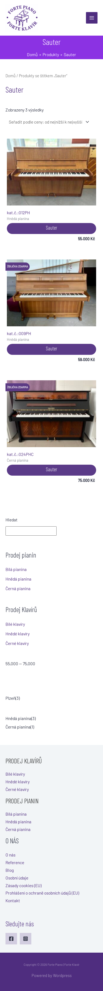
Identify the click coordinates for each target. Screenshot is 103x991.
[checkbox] (51, 698)
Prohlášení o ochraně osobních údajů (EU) (42, 892)
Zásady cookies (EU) (23, 885)
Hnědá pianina (18, 578)
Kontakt (12, 900)
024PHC (51, 418)
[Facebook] (11, 938)
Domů (10, 75)
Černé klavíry (17, 643)
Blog (9, 870)
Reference (14, 862)
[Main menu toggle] (92, 18)
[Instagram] (25, 938)
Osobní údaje (16, 877)
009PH (51, 297)
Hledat (11, 519)
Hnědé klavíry (17, 633)
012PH (51, 177)
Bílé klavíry (15, 624)
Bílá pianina (16, 569)
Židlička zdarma (17, 266)
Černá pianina (17, 588)
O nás (10, 854)
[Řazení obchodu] (48, 122)
